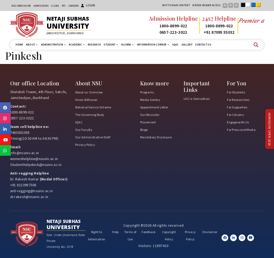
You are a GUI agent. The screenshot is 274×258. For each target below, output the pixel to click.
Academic (77, 44)
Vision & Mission (86, 100)
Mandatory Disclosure (156, 137)
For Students (236, 92)
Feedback (148, 232)
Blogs (144, 130)
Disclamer (210, 232)
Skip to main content (176, 5)
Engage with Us (238, 122)
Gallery (186, 45)
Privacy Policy (85, 145)
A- (236, 5)
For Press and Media (241, 130)
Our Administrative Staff (92, 137)
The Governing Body (89, 115)
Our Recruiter (149, 115)
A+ (225, 5)
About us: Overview (89, 92)
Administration (53, 44)
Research (94, 45)
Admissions (40, 6)
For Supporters (237, 107)
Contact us (203, 45)
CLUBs (55, 6)
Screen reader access (206, 5)
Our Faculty (83, 130)
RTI (64, 6)
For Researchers (238, 100)
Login (88, 5)
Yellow (259, 5)
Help (115, 232)
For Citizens (235, 115)
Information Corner (153, 44)
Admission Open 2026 (269, 129)
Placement (148, 122)
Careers (73, 6)
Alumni (127, 44)
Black (244, 5)
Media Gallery (150, 100)
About (32, 44)
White (249, 5)
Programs (147, 92)
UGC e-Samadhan (197, 99)
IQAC (175, 45)
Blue (254, 5)
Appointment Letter (154, 107)
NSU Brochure (21, 6)
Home (19, 45)
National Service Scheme (93, 107)
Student (111, 44)
